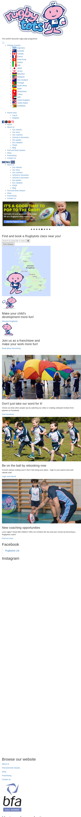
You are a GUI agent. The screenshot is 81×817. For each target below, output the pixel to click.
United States (22, 103)
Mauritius (21, 74)
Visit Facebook (8, 414)
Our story (16, 132)
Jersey (19, 71)
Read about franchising (11, 348)
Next (75, 214)
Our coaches (17, 135)
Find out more (7, 538)
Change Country (13, 45)
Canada (20, 54)
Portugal (20, 83)
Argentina (21, 48)
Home (9, 124)
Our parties (16, 140)
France (20, 57)
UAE (19, 97)
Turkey (20, 94)
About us (10, 127)
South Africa (22, 86)
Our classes (17, 130)
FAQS (14, 145)
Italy (18, 65)
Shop (9, 153)
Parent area (12, 113)
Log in (14, 115)
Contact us (11, 158)
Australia (20, 51)
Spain (19, 89)
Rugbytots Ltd (12, 550)
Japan (19, 68)
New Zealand (22, 80)
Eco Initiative (17, 143)
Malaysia (20, 77)
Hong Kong (21, 59)
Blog (14, 148)
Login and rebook (9, 476)
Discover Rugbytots (10, 321)
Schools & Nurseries (20, 137)
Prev (6, 214)
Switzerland (21, 91)
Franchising (11, 155)
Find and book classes (16, 150)
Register (15, 118)
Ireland (20, 62)
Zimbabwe (21, 106)
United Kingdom (23, 100)
